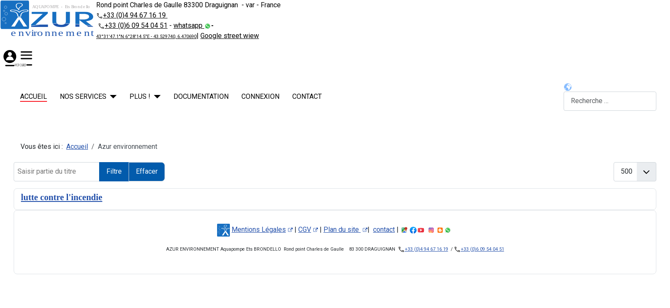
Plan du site (345, 229)
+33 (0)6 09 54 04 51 (136, 25)
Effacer (147, 171)
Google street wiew (229, 36)
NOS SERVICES (83, 96)
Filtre (114, 171)
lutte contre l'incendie (61, 197)
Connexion (260, 96)
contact (307, 96)
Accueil (33, 96)
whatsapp (188, 25)
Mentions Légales (262, 229)
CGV (308, 229)
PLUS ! (139, 96)
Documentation (201, 96)
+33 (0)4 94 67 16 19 (135, 15)
